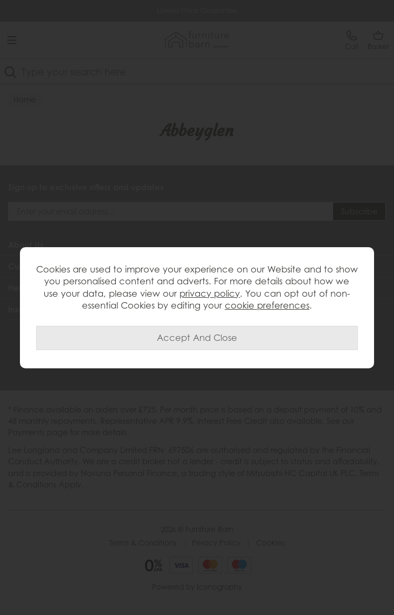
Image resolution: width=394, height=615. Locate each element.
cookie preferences (267, 305)
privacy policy (209, 293)
